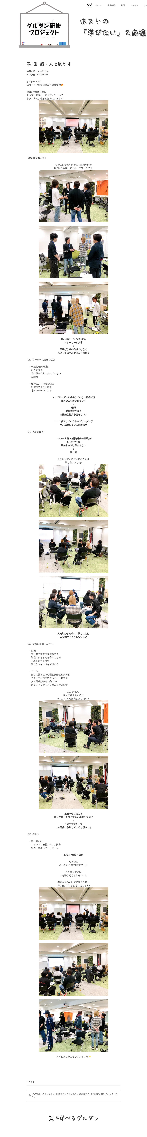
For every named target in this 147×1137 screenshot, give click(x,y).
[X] (51, 1118)
